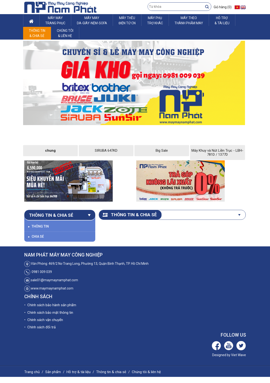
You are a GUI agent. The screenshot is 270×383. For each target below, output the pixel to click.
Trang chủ (32, 372)
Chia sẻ (36, 236)
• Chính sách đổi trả (40, 327)
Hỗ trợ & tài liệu (78, 372)
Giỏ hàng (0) (223, 7)
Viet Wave (238, 355)
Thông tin (38, 226)
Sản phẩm (53, 372)
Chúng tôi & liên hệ (146, 372)
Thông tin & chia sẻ (111, 372)
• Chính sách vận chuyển (43, 320)
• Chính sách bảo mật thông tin (48, 312)
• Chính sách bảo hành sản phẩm (50, 305)
